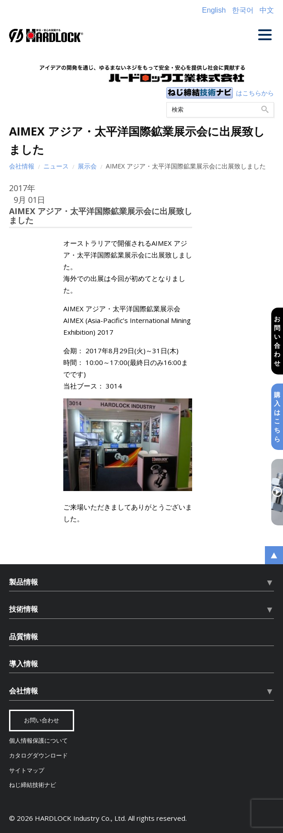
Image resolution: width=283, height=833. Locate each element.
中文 (266, 10)
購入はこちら (277, 416)
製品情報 (23, 582)
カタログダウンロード (38, 755)
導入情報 (23, 664)
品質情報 (23, 636)
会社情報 (21, 166)
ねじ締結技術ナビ (32, 785)
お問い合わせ (277, 340)
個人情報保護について (38, 740)
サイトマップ (26, 770)
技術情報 (23, 609)
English (214, 10)
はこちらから (255, 93)
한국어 (243, 10)
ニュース (56, 166)
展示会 (87, 166)
